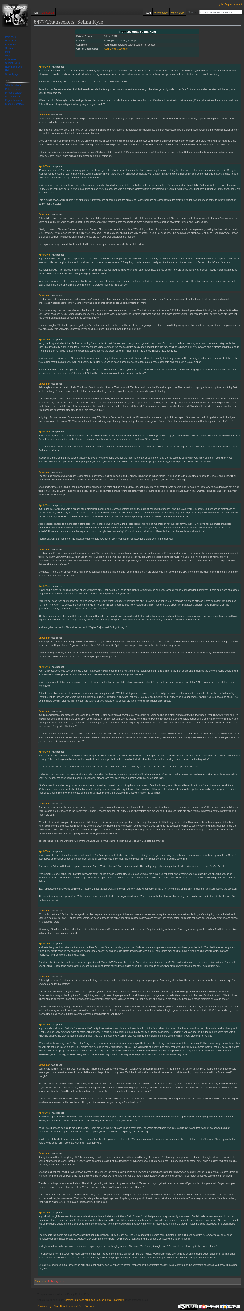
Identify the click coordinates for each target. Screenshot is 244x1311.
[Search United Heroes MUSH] (219, 12)
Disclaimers (90, 1306)
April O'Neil (110, 49)
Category (40, 1281)
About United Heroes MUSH (68, 1306)
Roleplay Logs (56, 1281)
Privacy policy (44, 1306)
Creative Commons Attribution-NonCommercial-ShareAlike (94, 1300)
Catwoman (122, 49)
